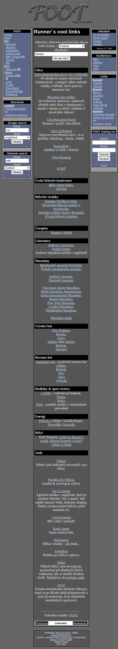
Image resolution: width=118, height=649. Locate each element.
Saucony (61, 349)
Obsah (8, 34)
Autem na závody (103, 117)
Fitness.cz (45, 421)
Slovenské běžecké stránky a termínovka (61, 207)
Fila (60, 373)
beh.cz (97, 92)
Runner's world (102, 123)
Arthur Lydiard (61, 444)
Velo (95, 68)
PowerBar (54, 424)
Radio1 (53, 640)
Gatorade (69, 424)
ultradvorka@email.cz (61, 635)
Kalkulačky (12, 50)
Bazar (9, 91)
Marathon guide (61, 318)
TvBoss (97, 101)
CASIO (46, 393)
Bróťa (96, 98)
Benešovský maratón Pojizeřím (61, 265)
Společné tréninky (104, 114)
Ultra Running (61, 157)
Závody (10, 59)
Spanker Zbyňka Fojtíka (61, 201)
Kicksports (61, 540)
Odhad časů (13, 53)
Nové (7, 38)
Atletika (61, 188)
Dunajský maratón (61, 280)
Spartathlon (61, 146)
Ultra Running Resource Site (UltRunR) (61, 74)
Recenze (11, 69)
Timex (61, 397)
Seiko (61, 400)
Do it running (61, 491)
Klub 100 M (100, 105)
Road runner (61, 528)
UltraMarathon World (61, 119)
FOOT (73, 615)
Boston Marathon (61, 299)
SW (8, 63)
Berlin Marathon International (61, 291)
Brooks (61, 334)
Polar (39, 404)
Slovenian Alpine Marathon (60, 288)
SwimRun (61, 551)
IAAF (61, 585)
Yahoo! (61, 461)
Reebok (61, 345)
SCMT (61, 168)
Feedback (11, 94)
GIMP (69, 640)
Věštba (97, 44)
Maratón (11, 47)
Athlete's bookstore (61, 245)
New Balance (61, 330)
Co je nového (101, 34)
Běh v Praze (13, 56)
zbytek (62, 380)
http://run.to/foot (63, 633)
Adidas (52, 342)
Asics (61, 338)
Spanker (98, 95)
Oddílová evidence (16, 115)
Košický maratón (61, 276)
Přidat (17, 91)
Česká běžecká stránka (61, 216)
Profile (9, 85)
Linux (61, 640)
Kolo (96, 65)
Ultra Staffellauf (61, 131)
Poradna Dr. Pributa (61, 480)
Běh (95, 59)
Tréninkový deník (15, 108)
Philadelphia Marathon (61, 310)
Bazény (10, 75)
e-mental (64, 637)
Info (104, 165)
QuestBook (12, 88)
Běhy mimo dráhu (61, 185)
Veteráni (98, 108)
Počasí (97, 41)
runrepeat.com (45, 362)
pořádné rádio (75, 577)
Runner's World (61, 232)
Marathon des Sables (61, 97)
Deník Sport (100, 38)
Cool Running (61, 517)
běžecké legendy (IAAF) (66, 441)
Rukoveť (11, 44)
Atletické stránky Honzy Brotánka (61, 212)
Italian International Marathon (61, 295)
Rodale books (61, 249)
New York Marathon (61, 303)
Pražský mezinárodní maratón (61, 269)
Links (9, 81)
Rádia (61, 562)
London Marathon (61, 306)
